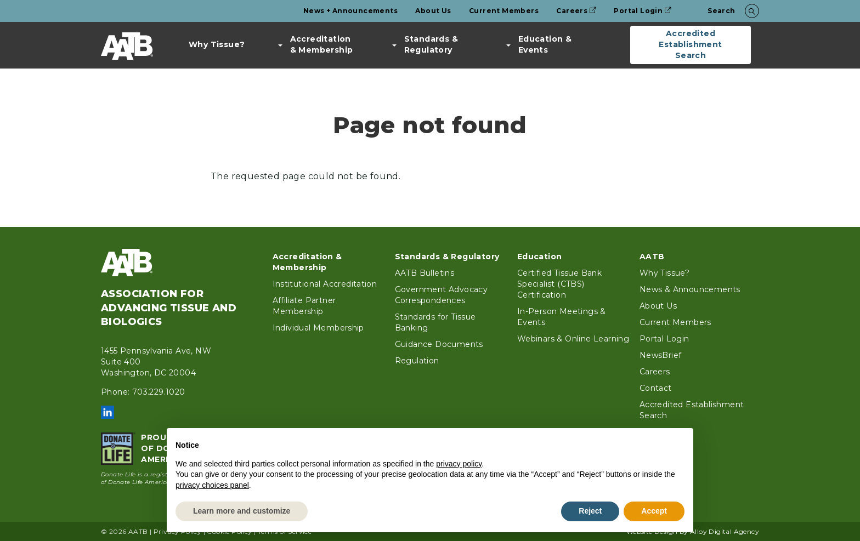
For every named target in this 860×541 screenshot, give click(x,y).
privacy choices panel (212, 485)
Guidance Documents (439, 344)
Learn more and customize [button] (241, 510)
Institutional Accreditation (325, 284)
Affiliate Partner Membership (304, 305)
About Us (433, 11)
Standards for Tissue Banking (435, 322)
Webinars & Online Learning (573, 339)
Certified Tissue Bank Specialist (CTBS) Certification (559, 284)
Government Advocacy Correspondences (441, 294)
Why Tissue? (217, 44)
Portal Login (642, 11)
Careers (576, 11)
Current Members (504, 11)
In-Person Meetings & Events (561, 316)
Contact (656, 388)
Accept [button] (654, 510)
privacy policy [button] (459, 463)
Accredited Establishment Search (690, 44)
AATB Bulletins (425, 273)
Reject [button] (590, 510)
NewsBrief (661, 355)
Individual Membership (318, 328)
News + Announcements (350, 11)
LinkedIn (107, 412)
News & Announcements (690, 289)
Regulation (417, 361)
